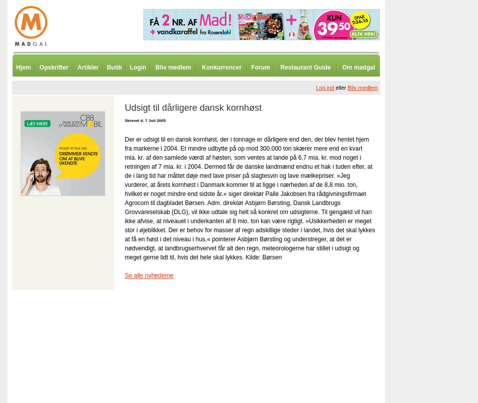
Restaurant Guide (305, 67)
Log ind (325, 88)
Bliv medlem (173, 67)
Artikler (88, 67)
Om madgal (358, 67)
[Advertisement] (437, 249)
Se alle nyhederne (149, 275)
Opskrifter (54, 67)
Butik (114, 67)
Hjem (23, 67)
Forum (260, 67)
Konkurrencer (222, 67)
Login (138, 67)
